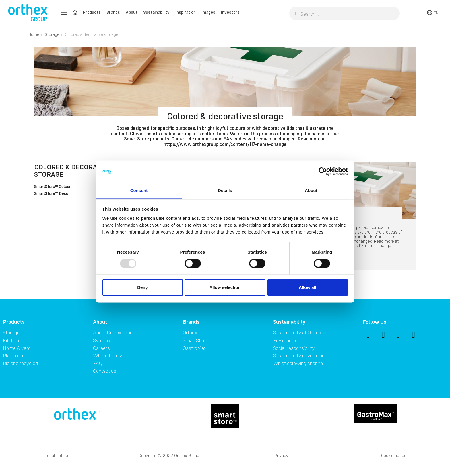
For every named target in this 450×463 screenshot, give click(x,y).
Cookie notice (393, 455)
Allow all (307, 287)
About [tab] (311, 190)
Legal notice (56, 455)
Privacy (281, 455)
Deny (142, 287)
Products (92, 12)
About (131, 12)
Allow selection (224, 287)
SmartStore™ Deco (51, 193)
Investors (230, 12)
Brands (113, 12)
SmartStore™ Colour (52, 187)
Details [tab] (225, 190)
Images (208, 12)
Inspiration (185, 12)
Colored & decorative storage (72, 170)
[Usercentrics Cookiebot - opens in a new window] (323, 171)
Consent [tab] (139, 190)
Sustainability (156, 12)
